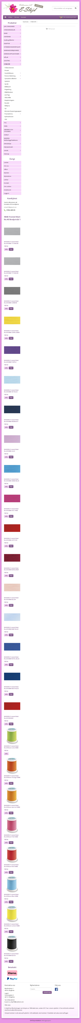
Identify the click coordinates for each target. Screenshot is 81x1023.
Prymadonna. (13, 114)
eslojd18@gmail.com (10, 207)
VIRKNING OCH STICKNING (12, 130)
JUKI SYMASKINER (12, 26)
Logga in (6, 193)
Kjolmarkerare (9, 116)
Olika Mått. (8, 97)
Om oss (16, 17)
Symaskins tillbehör (13, 78)
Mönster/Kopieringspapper (13, 111)
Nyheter (6, 173)
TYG (12, 123)
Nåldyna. (7, 106)
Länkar (6, 180)
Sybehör (7, 81)
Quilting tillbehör (9, 40)
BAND (12, 33)
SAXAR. (12, 150)
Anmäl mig (47, 992)
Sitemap (6, 154)
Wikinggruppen (46, 1020)
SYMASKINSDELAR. (12, 30)
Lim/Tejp (7, 95)
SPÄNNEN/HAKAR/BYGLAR (12, 47)
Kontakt (23, 17)
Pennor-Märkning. (13, 76)
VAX (6, 119)
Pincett (7, 70)
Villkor (10, 17)
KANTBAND (12, 37)
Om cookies (7, 186)
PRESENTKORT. (8, 147)
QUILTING (12, 61)
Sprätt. (7, 84)
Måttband (8, 87)
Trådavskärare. (9, 68)
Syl (5, 108)
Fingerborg (8, 89)
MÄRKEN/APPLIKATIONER (12, 54)
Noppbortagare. (9, 100)
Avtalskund (7, 190)
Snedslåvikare (13, 73)
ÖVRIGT (12, 135)
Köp (11, 249)
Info (6, 249)
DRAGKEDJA (12, 144)
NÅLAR (12, 57)
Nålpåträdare (9, 92)
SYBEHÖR (12, 64)
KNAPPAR (12, 43)
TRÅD (12, 126)
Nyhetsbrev (7, 176)
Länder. (6, 162)
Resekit (7, 103)
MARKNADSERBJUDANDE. (11, 50)
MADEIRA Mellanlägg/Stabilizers (11, 139)
